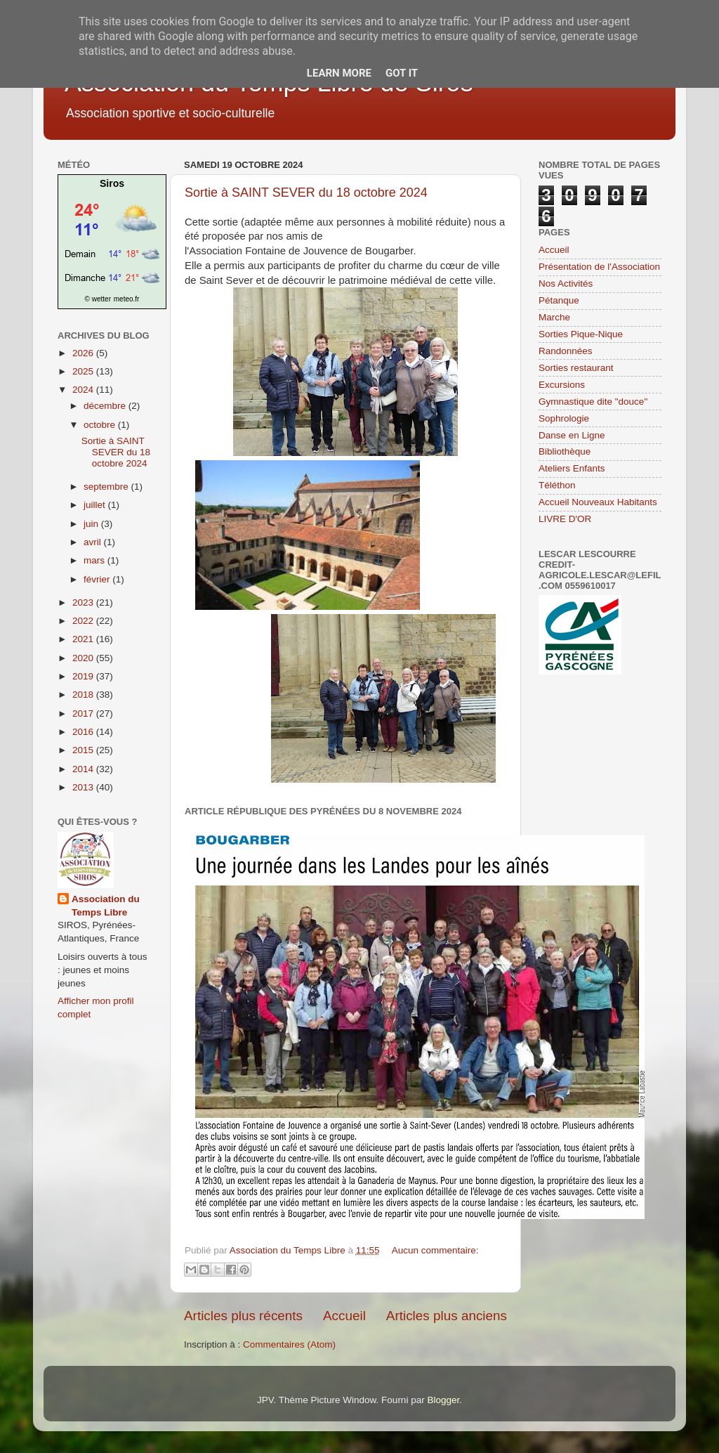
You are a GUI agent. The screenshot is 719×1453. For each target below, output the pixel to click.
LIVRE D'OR (565, 519)
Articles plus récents (243, 1315)
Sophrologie (564, 418)
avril (94, 542)
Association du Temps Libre (106, 906)
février (98, 579)
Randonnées (566, 351)
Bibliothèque (565, 451)
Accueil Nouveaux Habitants (598, 502)
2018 (84, 694)
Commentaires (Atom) (289, 1344)
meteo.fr (127, 299)
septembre (107, 486)
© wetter (98, 299)
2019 (84, 676)
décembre (106, 405)
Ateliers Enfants (572, 468)
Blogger (443, 1400)
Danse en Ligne (572, 435)
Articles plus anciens (446, 1315)
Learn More (339, 73)
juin (92, 524)
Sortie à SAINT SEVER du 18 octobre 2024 (306, 192)
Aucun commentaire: (435, 1250)
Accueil (344, 1315)
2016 (84, 731)
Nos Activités (566, 283)
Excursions (562, 384)
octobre (101, 424)
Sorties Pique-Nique (581, 334)
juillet (96, 505)
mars (95, 560)
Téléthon (557, 485)
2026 (84, 353)
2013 (84, 787)
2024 (84, 389)
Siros (112, 183)
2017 (84, 713)
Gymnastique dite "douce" (593, 401)
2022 (84, 620)
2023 (84, 602)
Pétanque (559, 300)
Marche (554, 317)
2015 (84, 750)
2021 (84, 639)
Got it (401, 73)
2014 (84, 769)
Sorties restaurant (576, 368)
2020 (84, 658)
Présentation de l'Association (599, 266)
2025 (84, 371)
